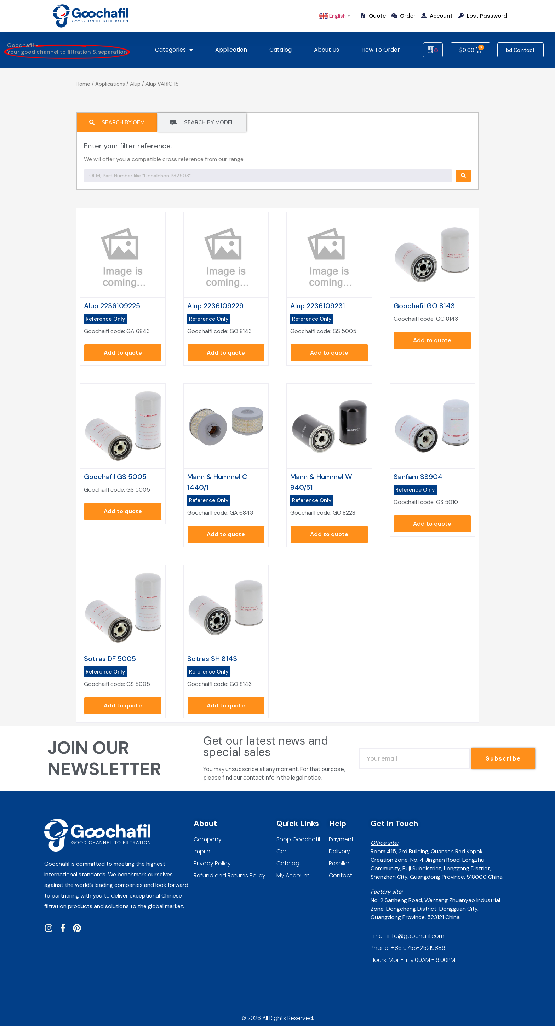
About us (326, 50)
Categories (174, 50)
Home (83, 83)
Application (231, 50)
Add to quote (123, 352)
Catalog (280, 50)
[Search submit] (463, 176)
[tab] (117, 122)
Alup (135, 83)
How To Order (380, 50)
